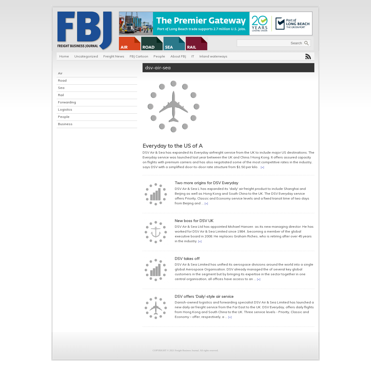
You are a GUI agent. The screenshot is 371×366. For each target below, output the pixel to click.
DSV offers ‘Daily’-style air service (204, 296)
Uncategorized (86, 56)
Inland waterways (213, 56)
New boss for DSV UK (194, 220)
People (159, 56)
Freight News (113, 56)
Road (62, 80)
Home (64, 56)
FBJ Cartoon (139, 56)
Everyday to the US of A (173, 145)
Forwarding (67, 102)
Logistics (65, 109)
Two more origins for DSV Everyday (206, 182)
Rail (61, 95)
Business (65, 124)
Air (60, 73)
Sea (61, 88)
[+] (262, 167)
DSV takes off (187, 258)
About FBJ (178, 56)
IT (192, 56)
